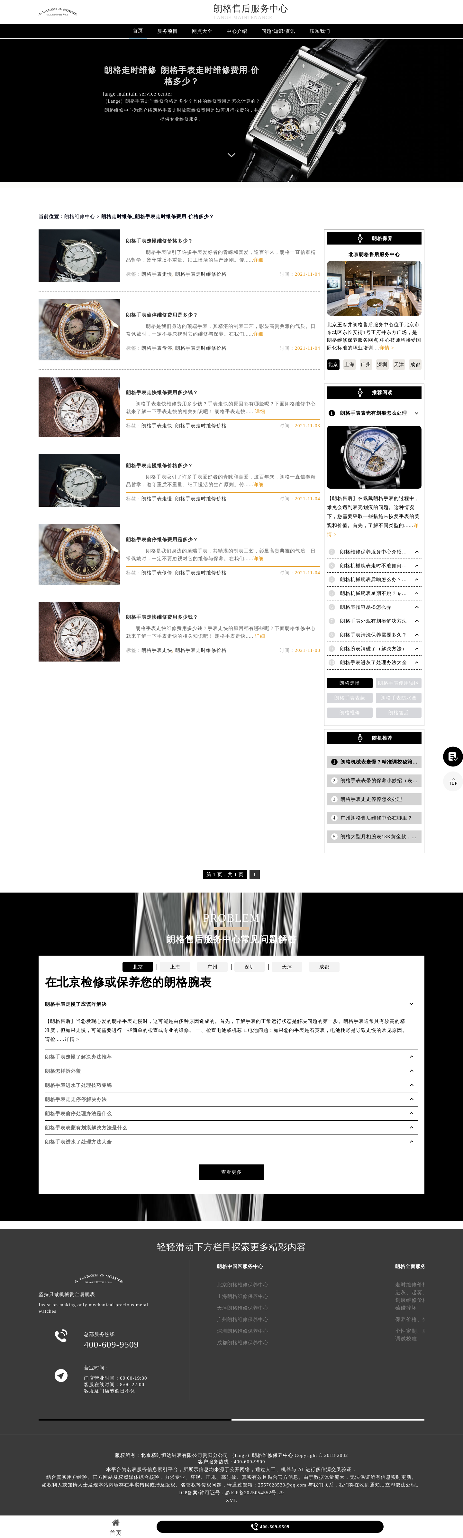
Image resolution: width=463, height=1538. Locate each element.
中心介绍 (237, 31)
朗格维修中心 (79, 216)
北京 (333, 364)
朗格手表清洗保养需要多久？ (373, 634)
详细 (258, 260)
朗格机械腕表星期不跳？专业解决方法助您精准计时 (399, 593)
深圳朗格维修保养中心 (242, 1331)
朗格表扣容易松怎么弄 (366, 607)
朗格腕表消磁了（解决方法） (373, 648)
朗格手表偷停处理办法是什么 (78, 1113)
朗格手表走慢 (156, 274)
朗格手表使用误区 (398, 683)
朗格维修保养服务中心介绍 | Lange (380, 551)
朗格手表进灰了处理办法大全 (373, 662)
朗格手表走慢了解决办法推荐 (78, 1057)
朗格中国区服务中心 (240, 1266)
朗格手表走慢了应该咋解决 (76, 1004)
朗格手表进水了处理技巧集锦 (78, 1085)
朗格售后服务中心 (250, 9)
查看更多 (231, 1172)
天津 (399, 364)
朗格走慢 (350, 683)
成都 (415, 364)
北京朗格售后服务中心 (374, 254)
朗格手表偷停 (156, 348)
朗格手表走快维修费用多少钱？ (162, 392)
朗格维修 (350, 712)
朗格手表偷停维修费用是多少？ (162, 315)
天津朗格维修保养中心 (242, 1308)
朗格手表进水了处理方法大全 (78, 1141)
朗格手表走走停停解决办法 (76, 1099)
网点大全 (202, 31)
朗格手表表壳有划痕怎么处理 (373, 413)
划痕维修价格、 (414, 1300)
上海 (349, 364)
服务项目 (167, 31)
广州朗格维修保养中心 (242, 1319)
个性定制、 (408, 1331)
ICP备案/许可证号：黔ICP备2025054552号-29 (231, 1492)
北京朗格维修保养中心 (242, 1284)
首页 (138, 30)
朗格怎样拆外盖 (63, 1071)
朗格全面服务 (410, 1266)
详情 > (386, 347)
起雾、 (420, 1292)
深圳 (382, 364)
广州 (366, 364)
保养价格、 (408, 1319)
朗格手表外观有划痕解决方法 (373, 621)
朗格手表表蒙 (349, 697)
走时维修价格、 (414, 1284)
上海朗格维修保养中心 (242, 1296)
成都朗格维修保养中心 (242, 1342)
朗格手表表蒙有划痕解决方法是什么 (86, 1127)
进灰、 (403, 1292)
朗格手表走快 (156, 425)
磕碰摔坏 (406, 1308)
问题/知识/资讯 (278, 31)
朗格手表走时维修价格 (201, 274)
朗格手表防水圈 (399, 697)
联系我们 (320, 31)
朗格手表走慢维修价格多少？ (159, 241)
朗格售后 (398, 712)
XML (231, 1500)
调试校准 (406, 1338)
